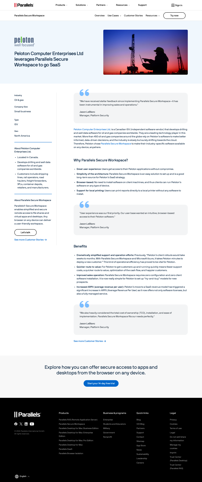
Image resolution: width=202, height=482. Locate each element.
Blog (138, 420)
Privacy (173, 420)
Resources (151, 15)
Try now (174, 15)
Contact (140, 437)
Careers (140, 463)
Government (109, 433)
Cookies (173, 424)
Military (106, 428)
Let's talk (25, 232)
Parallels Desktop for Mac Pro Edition (76, 441)
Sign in (176, 5)
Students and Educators (114, 424)
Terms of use (176, 428)
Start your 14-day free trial (101, 383)
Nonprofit (107, 437)
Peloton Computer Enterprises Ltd (92, 129)
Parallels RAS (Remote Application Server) (78, 420)
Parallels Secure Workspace (116, 144)
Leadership (141, 459)
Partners (140, 428)
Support (140, 433)
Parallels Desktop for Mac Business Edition (79, 428)
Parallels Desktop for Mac (71, 445)
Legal (172, 433)
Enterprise (108, 420)
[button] (62, 5)
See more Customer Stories (30, 239)
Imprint (173, 453)
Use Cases (113, 15)
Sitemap (140, 441)
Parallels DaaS (65, 449)
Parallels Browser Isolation (71, 453)
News (139, 450)
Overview (100, 15)
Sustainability (142, 454)
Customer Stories (133, 15)
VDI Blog (140, 424)
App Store (141, 446)
